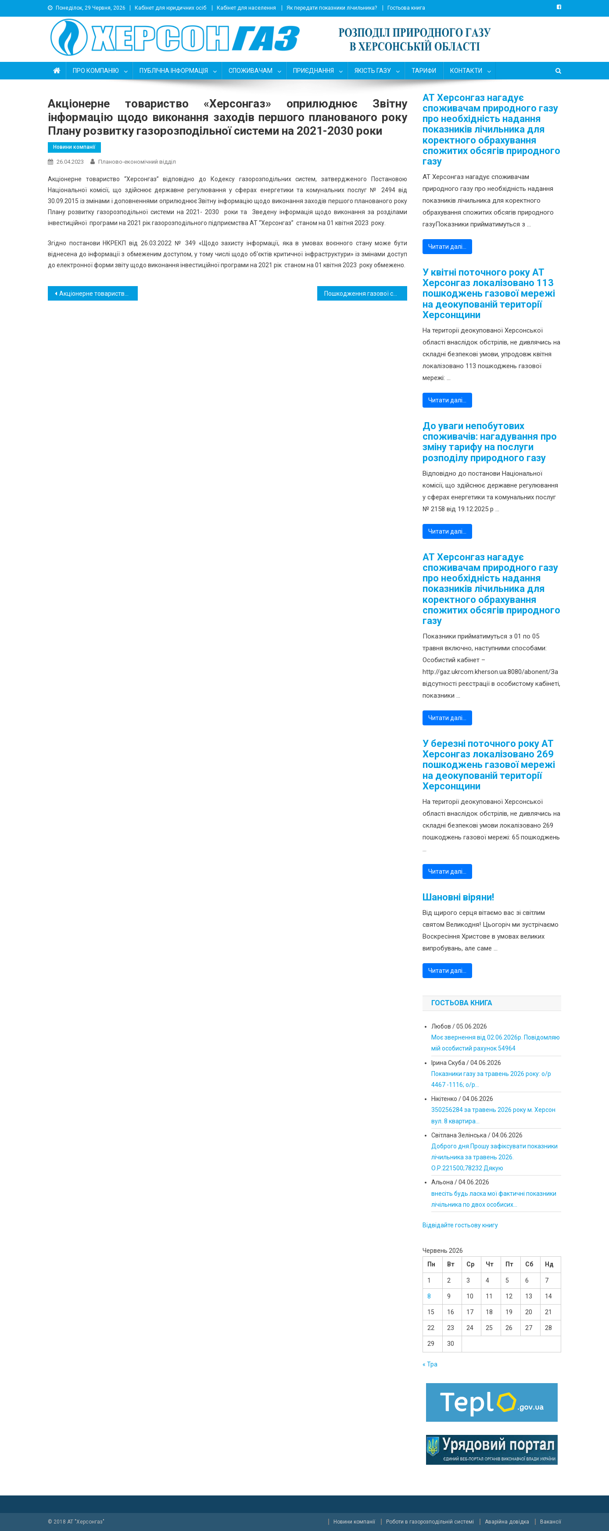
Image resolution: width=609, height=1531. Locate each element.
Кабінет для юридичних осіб (170, 8)
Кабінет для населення (246, 8)
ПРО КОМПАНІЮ (96, 70)
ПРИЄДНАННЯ (313, 70)
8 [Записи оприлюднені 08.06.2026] (429, 1296)
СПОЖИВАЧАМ (250, 70)
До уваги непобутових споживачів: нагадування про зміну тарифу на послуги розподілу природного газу (490, 442)
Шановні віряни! (458, 897)
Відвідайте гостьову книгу (460, 1225)
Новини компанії (74, 147)
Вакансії (550, 1522)
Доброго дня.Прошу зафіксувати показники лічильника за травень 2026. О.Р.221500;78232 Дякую (494, 1157)
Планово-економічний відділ (137, 161)
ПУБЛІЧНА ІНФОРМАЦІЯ (174, 70)
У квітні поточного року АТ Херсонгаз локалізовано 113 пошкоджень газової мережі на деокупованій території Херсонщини (489, 293)
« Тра (430, 1364)
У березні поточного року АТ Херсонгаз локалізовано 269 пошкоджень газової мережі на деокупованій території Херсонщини (489, 765)
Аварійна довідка (507, 1522)
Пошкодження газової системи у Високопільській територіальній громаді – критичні (365, 293)
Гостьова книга (406, 8)
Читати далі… (447, 246)
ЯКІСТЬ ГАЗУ (373, 70)
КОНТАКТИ (466, 70)
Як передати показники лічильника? (332, 8)
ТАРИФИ (424, 70)
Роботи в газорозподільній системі (430, 1522)
